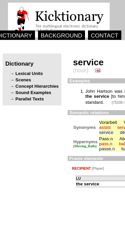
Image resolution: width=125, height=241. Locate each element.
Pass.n (106, 138)
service (106, 132)
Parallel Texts (29, 98)
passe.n (107, 148)
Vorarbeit (108, 122)
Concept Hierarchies (37, 86)
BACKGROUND (61, 35)
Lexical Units (29, 73)
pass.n (105, 143)
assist (105, 127)
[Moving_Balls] (85, 146)
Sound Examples (33, 92)
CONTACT (104, 35)
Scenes (23, 79)
